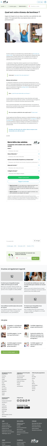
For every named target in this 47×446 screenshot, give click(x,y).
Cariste (3, 374)
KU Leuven (4, 358)
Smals (3, 363)
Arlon (33, 345)
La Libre (30, 432)
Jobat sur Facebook (6, 415)
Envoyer (34, 227)
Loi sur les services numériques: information (23, 421)
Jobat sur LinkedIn (6, 419)
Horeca (18, 354)
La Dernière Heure (23, 432)
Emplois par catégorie (6, 396)
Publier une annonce (6, 412)
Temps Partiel (20, 347)
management (33, 118)
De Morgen (28, 430)
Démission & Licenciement (22, 402)
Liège (33, 351)
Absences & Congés (21, 401)
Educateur (4, 386)
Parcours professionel (21, 397)
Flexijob (18, 352)
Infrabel (3, 356)
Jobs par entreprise (6, 395)
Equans (3, 354)
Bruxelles (34, 346)
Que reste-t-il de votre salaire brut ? (21, 75)
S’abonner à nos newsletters (8, 401)
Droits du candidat (20, 413)
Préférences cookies (20, 417)
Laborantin (4, 376)
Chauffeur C (4, 372)
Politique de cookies (20, 414)
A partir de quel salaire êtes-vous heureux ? (21, 93)
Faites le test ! (35, 112)
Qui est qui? (4, 424)
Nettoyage (4, 381)
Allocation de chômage (37, 400)
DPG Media (4, 351)
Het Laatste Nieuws (13, 430)
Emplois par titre (5, 398)
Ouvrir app (40, 2)
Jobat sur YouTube (6, 422)
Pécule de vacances (36, 395)
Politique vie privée (20, 416)
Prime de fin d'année (36, 396)
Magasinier (4, 377)
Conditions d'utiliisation (21, 412)
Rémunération (20, 399)
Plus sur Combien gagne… (9, 322)
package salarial (25, 87)
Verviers (33, 358)
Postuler (18, 396)
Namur (33, 353)
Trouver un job (5, 393)
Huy (33, 350)
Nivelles (33, 357)
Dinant (33, 348)
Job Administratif (20, 346)
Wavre (33, 360)
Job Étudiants (20, 356)
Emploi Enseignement (21, 349)
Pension (18, 404)
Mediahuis (4, 361)
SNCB (3, 364)
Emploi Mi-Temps (20, 351)
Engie (3, 352)
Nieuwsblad (5, 430)
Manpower (4, 359)
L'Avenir (35, 432)
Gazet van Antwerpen (37, 430)
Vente (3, 382)
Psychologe (4, 379)
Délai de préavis (35, 398)
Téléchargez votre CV (6, 403)
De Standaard (22, 430)
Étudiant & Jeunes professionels (21, 394)
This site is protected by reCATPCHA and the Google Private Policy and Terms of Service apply (23, 425)
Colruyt (3, 347)
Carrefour (4, 346)
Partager (37, 210)
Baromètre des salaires (37, 393)
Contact (3, 414)
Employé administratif (6, 370)
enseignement (10, 120)
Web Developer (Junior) (7, 384)
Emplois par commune (7, 400)
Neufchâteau (35, 355)
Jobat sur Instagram (6, 417)
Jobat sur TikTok (5, 420)
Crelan (3, 349)
